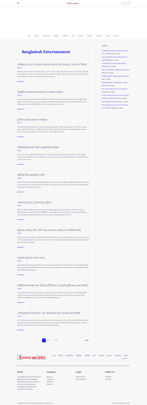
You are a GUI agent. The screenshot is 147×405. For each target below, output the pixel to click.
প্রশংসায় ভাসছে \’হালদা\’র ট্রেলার (34, 202)
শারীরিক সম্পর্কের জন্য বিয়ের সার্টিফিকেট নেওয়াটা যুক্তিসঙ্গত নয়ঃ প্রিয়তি (52, 285)
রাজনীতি (78, 356)
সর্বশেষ (126, 356)
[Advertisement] (73, 20)
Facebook (108, 376)
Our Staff (49, 381)
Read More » (21, 81)
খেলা (94, 356)
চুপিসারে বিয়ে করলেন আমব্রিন (32, 119)
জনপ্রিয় (19, 233)
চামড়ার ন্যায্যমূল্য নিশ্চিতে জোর (111, 104)
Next (87, 340)
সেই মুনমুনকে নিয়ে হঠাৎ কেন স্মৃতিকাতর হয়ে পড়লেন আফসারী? (48, 312)
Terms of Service (81, 379)
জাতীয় (60, 356)
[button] (18, 3)
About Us (50, 376)
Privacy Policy (80, 376)
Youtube (108, 379)
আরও (125, 357)
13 (56, 340)
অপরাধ (109, 356)
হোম (54, 356)
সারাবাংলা (117, 356)
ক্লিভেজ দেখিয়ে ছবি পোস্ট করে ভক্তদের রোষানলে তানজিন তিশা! (49, 230)
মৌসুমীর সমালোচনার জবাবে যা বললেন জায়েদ (40, 92)
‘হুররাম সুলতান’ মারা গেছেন (31, 257)
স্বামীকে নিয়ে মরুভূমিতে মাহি (30, 174)
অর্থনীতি (87, 356)
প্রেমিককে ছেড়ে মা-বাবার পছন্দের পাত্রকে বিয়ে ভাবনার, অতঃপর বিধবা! (52, 64)
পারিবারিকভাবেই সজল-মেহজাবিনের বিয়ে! (38, 147)
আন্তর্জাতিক (69, 356)
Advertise (50, 384)
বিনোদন (19, 68)
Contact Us (50, 379)
